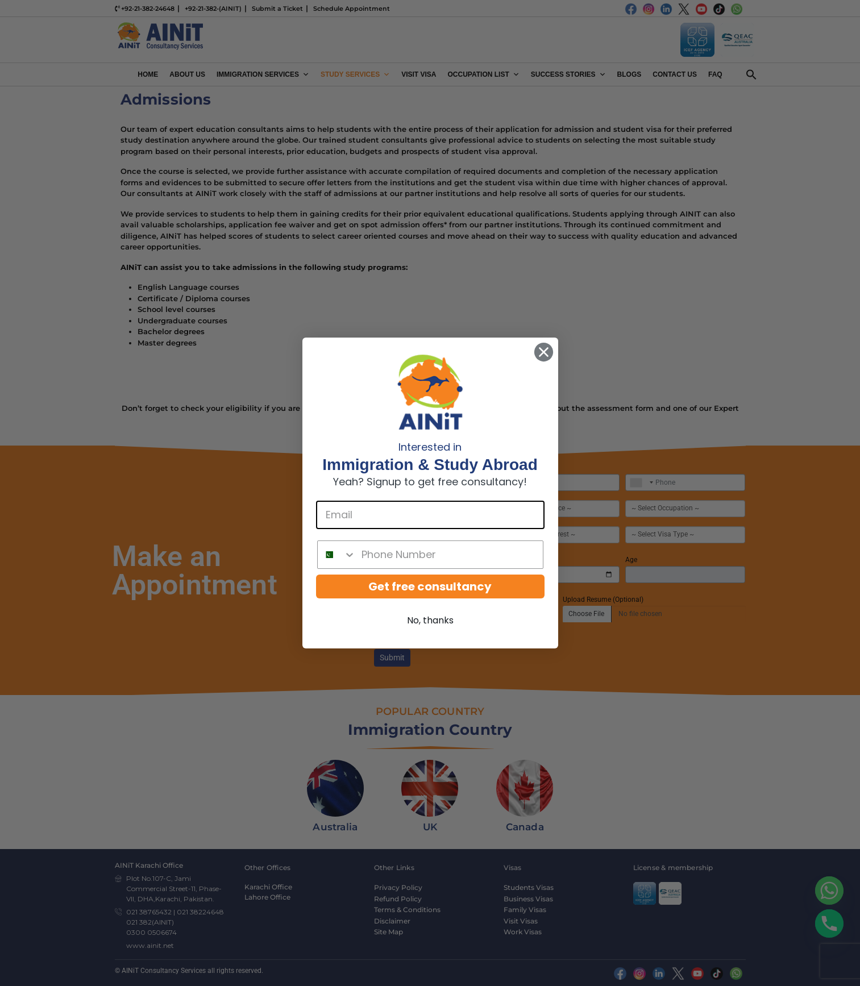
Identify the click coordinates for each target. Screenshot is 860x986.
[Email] (430, 515)
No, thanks (430, 620)
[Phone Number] (449, 554)
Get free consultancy (430, 586)
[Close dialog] (544, 352)
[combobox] (337, 554)
